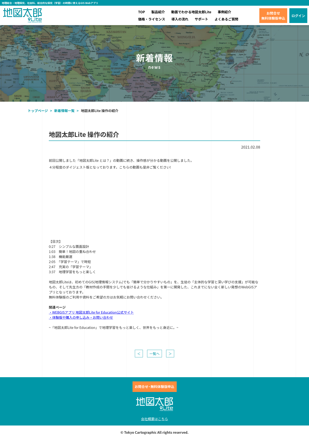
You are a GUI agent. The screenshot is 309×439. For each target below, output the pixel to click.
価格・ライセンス (151, 19)
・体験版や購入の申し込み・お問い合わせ (81, 317)
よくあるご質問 (226, 19)
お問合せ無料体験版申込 (273, 16)
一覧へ (154, 353)
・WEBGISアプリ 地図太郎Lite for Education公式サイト (91, 312)
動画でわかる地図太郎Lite (191, 11)
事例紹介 (224, 11)
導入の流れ (179, 19)
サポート (201, 19)
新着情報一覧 (64, 110)
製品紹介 (158, 11)
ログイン (298, 15)
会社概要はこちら (154, 418)
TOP (141, 11)
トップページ (38, 110)
